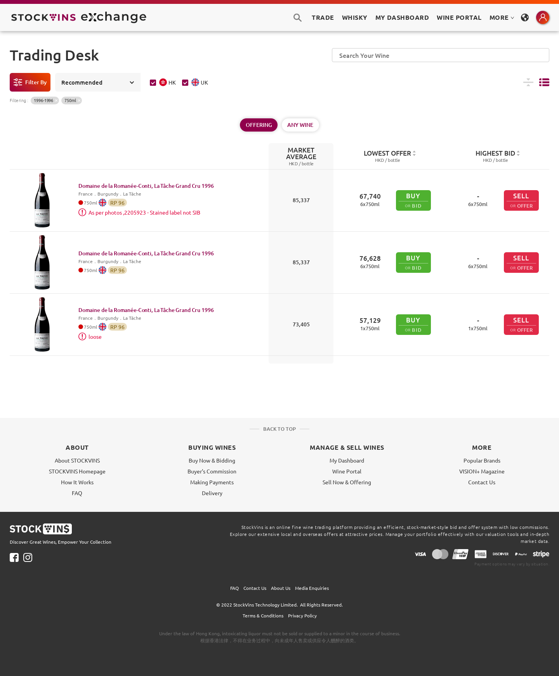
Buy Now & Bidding (212, 460)
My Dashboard (347, 460)
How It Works (77, 481)
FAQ (77, 492)
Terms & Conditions (263, 615)
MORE (502, 17)
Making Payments (212, 481)
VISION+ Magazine (482, 471)
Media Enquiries (312, 588)
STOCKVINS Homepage (77, 471)
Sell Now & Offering (347, 481)
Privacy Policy (302, 615)
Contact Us (481, 481)
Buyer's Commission (211, 471)
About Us (280, 588)
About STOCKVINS (77, 460)
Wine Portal (459, 17)
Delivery (212, 492)
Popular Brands (482, 460)
